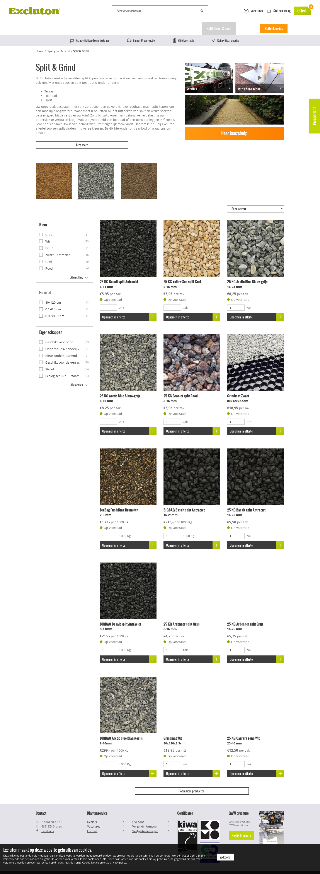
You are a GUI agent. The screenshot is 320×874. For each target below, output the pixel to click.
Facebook (47, 822)
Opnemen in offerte (130, 311)
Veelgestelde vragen (145, 822)
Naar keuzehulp (234, 133)
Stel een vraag (278, 10)
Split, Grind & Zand (219, 28)
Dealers (92, 813)
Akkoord (225, 857)
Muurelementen (187, 28)
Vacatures (253, 11)
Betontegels (61, 28)
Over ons (138, 813)
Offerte (304, 10)
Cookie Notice (90, 862)
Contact (92, 822)
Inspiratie (247, 28)
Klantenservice (97, 804)
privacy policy (118, 862)
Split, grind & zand (59, 51)
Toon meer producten (191, 785)
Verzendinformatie (144, 818)
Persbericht (314, 116)
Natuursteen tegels (124, 28)
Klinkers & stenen (156, 28)
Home (41, 28)
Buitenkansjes (274, 28)
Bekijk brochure (241, 826)
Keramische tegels (90, 28)
